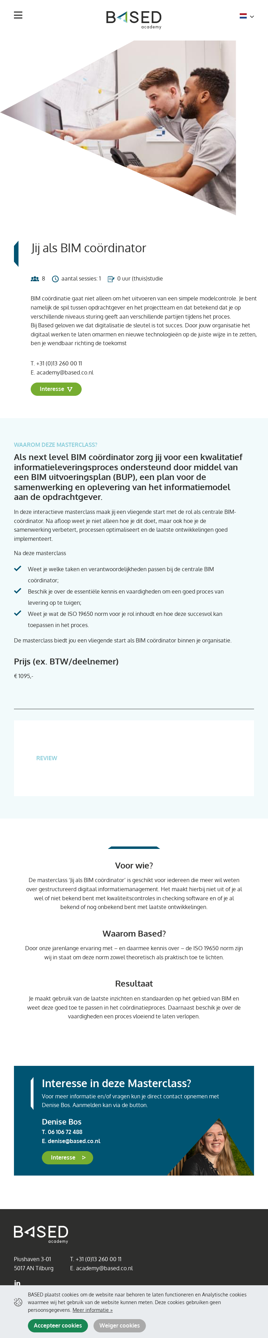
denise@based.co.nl (74, 1140)
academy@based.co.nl (65, 372)
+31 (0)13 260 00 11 (59, 363)
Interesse (56, 388)
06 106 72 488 (65, 1131)
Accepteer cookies (58, 1325)
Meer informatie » (93, 1310)
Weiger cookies (119, 1325)
